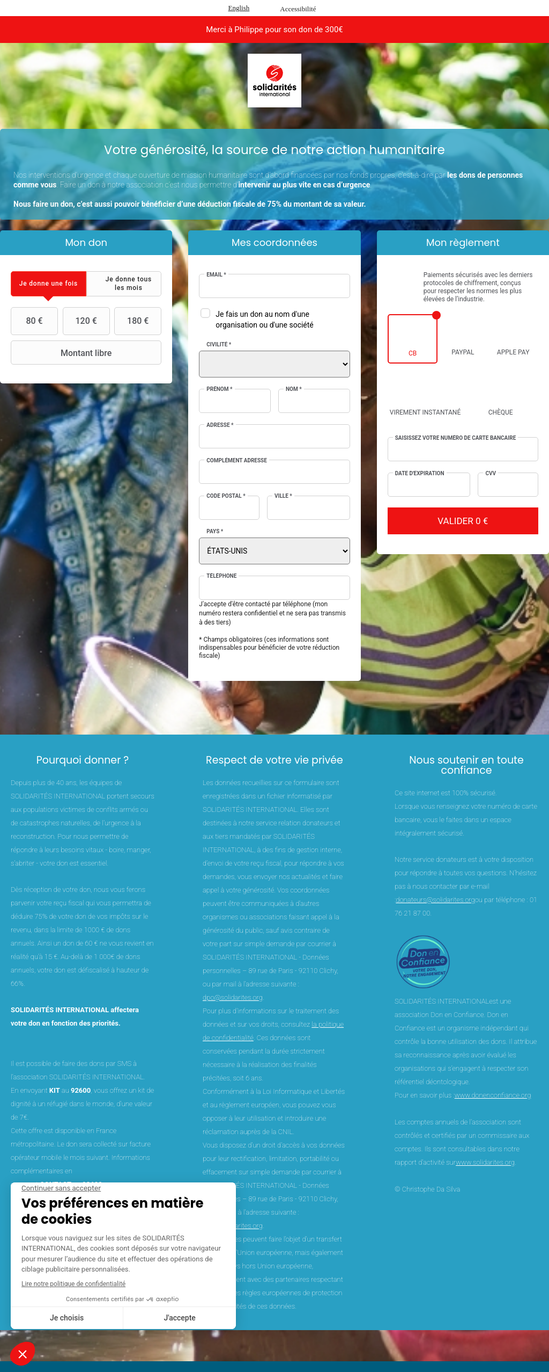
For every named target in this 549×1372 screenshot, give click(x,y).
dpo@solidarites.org (233, 997)
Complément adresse (236, 460)
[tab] (48, 283)
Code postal (225, 496)
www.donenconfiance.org (493, 1095)
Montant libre (62, 353)
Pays (214, 531)
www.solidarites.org (485, 1162)
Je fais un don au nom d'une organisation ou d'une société (264, 319)
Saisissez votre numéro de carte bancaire (455, 438)
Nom (294, 389)
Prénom (219, 389)
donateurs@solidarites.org (435, 900)
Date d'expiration (419, 473)
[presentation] (48, 284)
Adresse (219, 425)
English (239, 8)
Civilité (218, 344)
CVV (490, 473)
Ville (283, 496)
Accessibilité (298, 9)
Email (216, 275)
